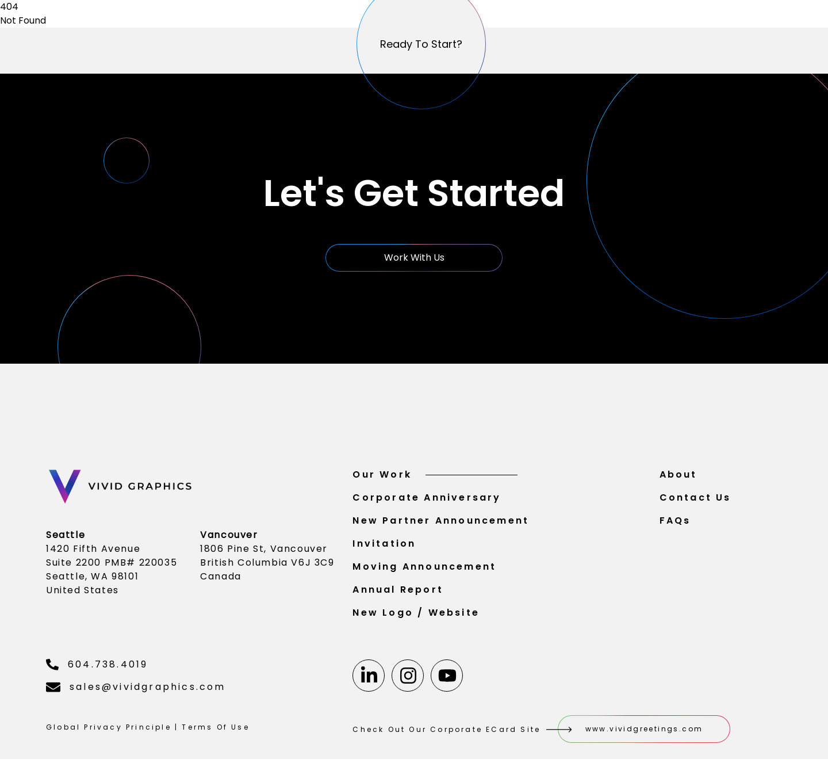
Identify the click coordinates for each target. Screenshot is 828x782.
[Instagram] (408, 680)
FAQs (675, 525)
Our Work (435, 479)
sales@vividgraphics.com (136, 691)
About (678, 479)
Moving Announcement (424, 571)
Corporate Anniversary (426, 502)
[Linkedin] (368, 680)
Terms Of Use (215, 732)
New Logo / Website (416, 617)
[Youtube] (447, 680)
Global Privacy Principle (108, 732)
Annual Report (397, 594)
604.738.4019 (97, 669)
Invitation (384, 548)
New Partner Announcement (440, 525)
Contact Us (695, 502)
